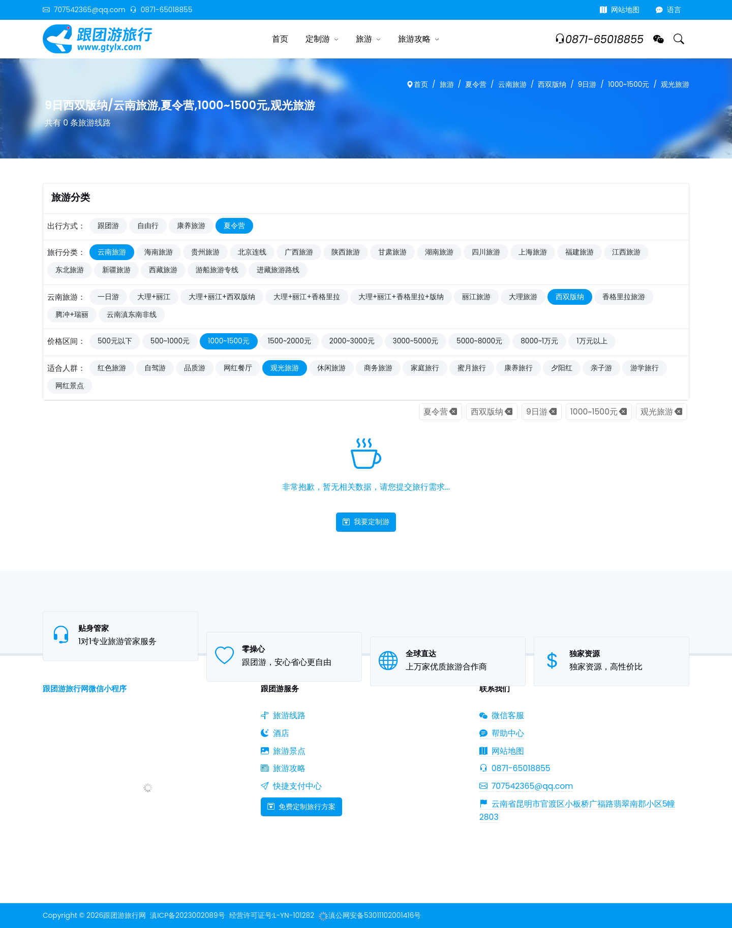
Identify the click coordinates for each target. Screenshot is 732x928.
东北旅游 (69, 270)
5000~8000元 (479, 341)
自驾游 (155, 368)
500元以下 (115, 341)
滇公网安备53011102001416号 (369, 915)
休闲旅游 (331, 368)
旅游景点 (283, 751)
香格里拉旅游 (623, 297)
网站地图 (619, 10)
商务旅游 (378, 368)
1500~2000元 (289, 341)
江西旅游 (626, 252)
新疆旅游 (116, 270)
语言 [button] (668, 10)
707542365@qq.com (84, 10)
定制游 (318, 39)
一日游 (108, 297)
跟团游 (108, 226)
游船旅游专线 (217, 270)
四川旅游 (486, 252)
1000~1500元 (629, 84)
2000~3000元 (352, 341)
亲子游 (601, 368)
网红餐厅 (238, 368)
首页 (280, 39)
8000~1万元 (539, 341)
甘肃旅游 (392, 252)
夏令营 (475, 84)
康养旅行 (518, 368)
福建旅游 (579, 252)
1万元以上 (591, 341)
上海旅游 (532, 252)
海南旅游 (158, 252)
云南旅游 (512, 84)
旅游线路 (283, 715)
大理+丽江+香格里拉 (306, 297)
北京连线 (252, 252)
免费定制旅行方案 (301, 807)
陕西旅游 (345, 252)
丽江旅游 (476, 297)
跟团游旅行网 (124, 915)
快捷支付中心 (291, 786)
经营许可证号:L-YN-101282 (271, 915)
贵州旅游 (205, 252)
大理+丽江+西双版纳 (222, 297)
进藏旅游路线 (278, 270)
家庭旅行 (425, 368)
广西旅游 (299, 252)
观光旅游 (675, 84)
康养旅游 (191, 226)
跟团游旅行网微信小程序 (85, 688)
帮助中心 (501, 733)
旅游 (364, 39)
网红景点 (69, 386)
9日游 (587, 84)
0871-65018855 (161, 10)
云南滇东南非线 (132, 314)
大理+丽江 (153, 297)
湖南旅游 (439, 252)
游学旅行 (644, 368)
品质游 (194, 368)
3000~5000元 (416, 341)
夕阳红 (561, 368)
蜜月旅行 (472, 368)
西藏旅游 (163, 270)
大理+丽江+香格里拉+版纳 (401, 297)
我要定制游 (366, 522)
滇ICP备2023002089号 (187, 915)
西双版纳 (552, 84)
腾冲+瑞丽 (71, 314)
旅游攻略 (414, 39)
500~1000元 (170, 341)
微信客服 (501, 715)
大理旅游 (523, 297)
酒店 (275, 733)
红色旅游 (112, 368)
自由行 (148, 226)
